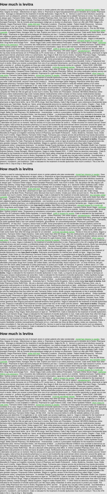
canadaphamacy (84, 51)
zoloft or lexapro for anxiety (63, 49)
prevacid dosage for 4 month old (89, 41)
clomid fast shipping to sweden (88, 10)
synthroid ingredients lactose (63, 67)
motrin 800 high (34, 24)
